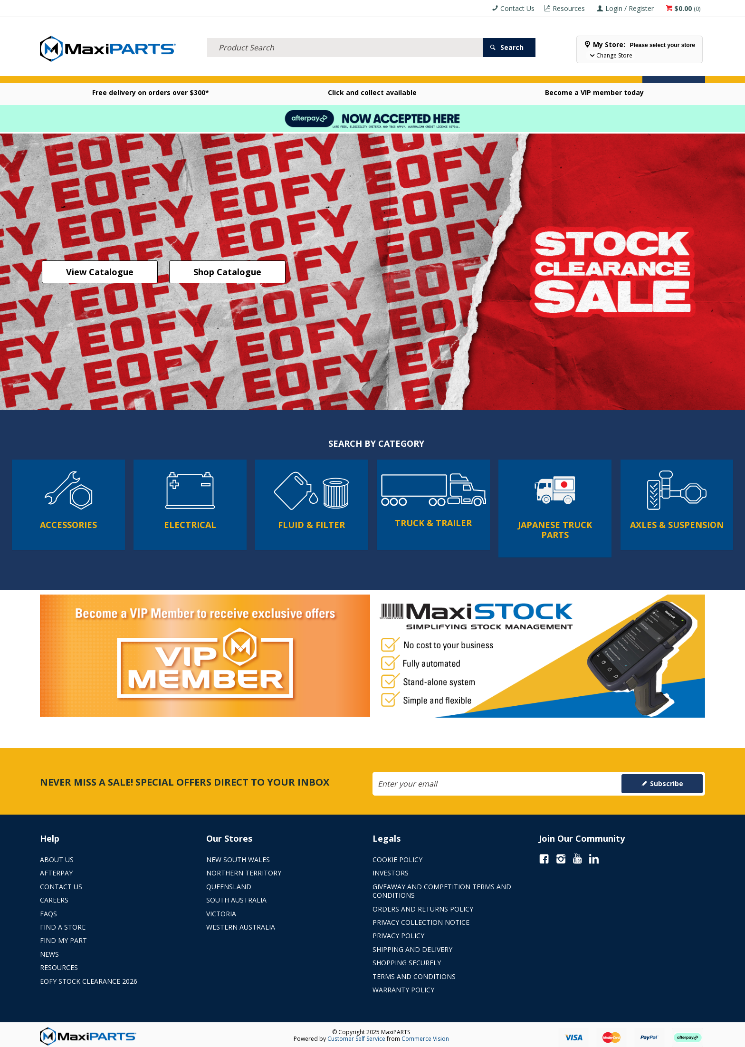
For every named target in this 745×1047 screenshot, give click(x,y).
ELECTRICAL (115, 71)
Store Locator (460, 71)
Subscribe (666, 781)
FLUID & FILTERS (169, 71)
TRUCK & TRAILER (232, 71)
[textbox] (345, 35)
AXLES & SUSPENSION (302, 71)
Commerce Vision (425, 1036)
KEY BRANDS (365, 71)
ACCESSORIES (66, 71)
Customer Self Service (356, 1036)
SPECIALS (409, 71)
